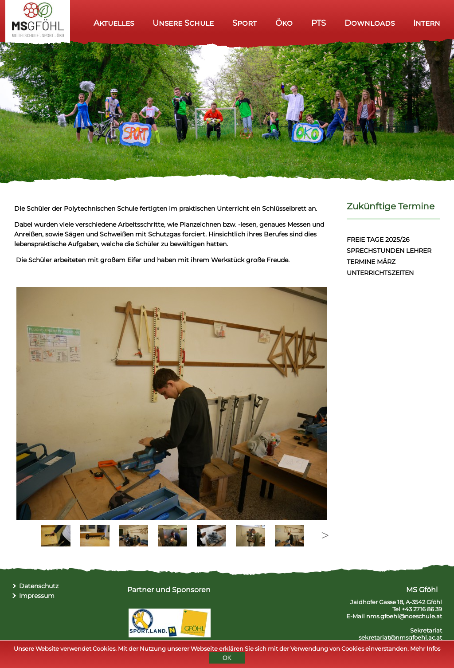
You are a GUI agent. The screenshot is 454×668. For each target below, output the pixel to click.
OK (227, 657)
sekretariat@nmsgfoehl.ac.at (400, 637)
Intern (426, 23)
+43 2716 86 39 (422, 609)
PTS (318, 23)
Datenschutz (39, 586)
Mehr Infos (425, 648)
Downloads (369, 23)
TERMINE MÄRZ (371, 262)
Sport (244, 23)
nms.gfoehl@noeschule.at (404, 616)
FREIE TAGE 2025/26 (378, 240)
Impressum (37, 596)
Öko (284, 23)
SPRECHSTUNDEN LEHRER (389, 251)
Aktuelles (114, 23)
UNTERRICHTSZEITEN (380, 273)
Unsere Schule (183, 23)
